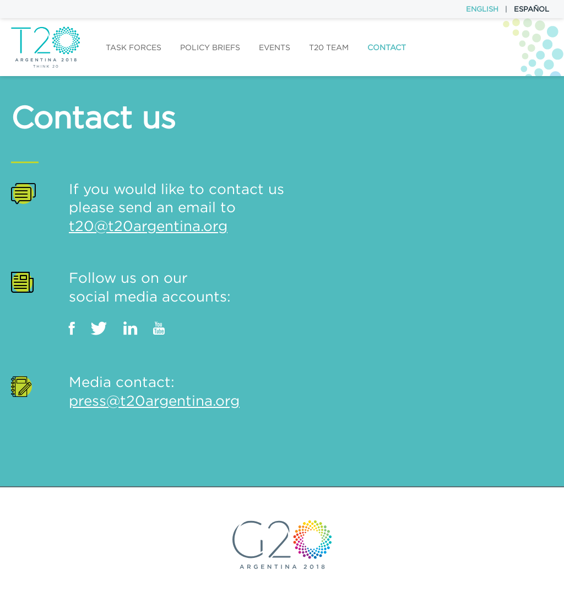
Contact (386, 47)
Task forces (133, 47)
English (482, 9)
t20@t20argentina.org (148, 226)
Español (531, 9)
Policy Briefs (210, 47)
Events (274, 47)
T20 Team (329, 47)
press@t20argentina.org (154, 401)
